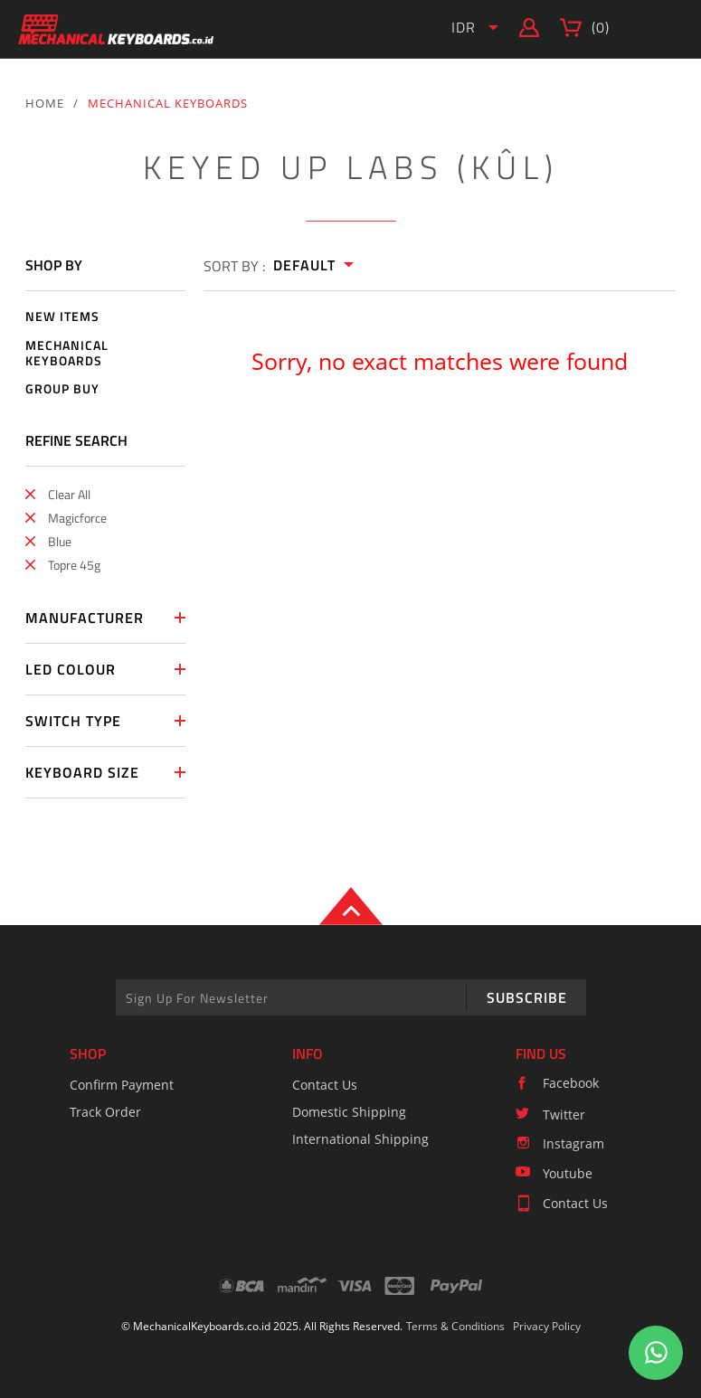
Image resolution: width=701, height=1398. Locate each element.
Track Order (105, 1111)
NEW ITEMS (62, 317)
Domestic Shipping (349, 1111)
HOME (44, 103)
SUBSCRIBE (527, 997)
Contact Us (324, 1084)
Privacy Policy (547, 1326)
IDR (463, 27)
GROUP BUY (62, 389)
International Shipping (360, 1139)
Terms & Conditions (455, 1326)
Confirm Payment (122, 1084)
